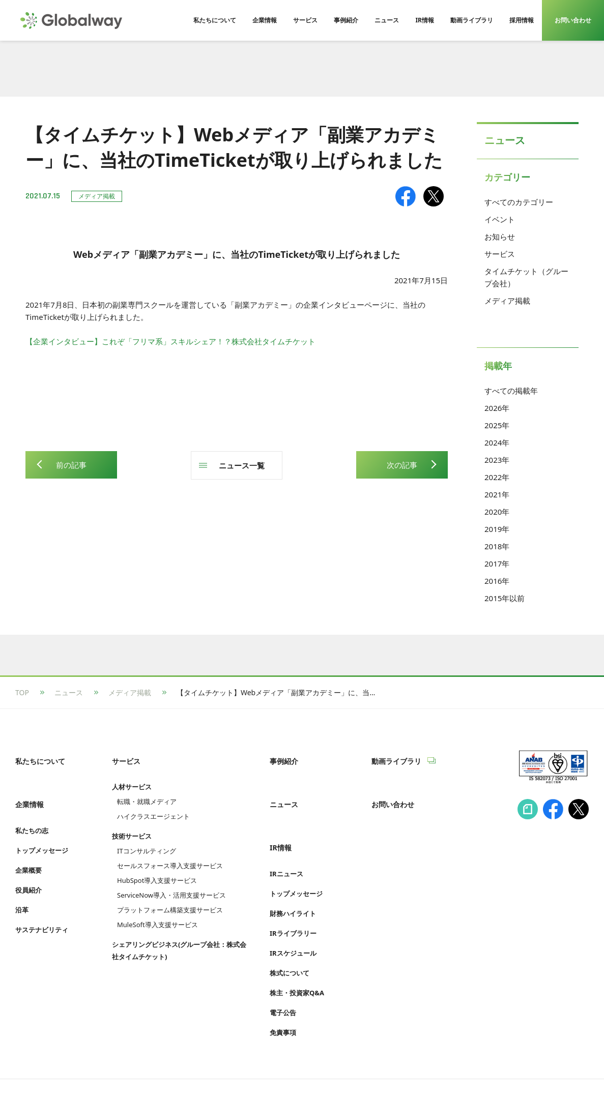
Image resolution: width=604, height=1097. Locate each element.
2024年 (496, 442)
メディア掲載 (507, 300)
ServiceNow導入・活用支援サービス (171, 883)
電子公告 (283, 977)
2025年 (496, 425)
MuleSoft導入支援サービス (157, 912)
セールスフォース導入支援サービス (170, 853)
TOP (22, 692)
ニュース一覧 (242, 465)
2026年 (496, 408)
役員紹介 (28, 866)
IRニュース (286, 838)
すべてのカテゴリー (518, 202)
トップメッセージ (41, 827)
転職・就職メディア (147, 789)
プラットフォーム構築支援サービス (170, 898)
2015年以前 (504, 598)
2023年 (496, 460)
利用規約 (234, 1070)
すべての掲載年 (511, 391)
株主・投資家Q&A (297, 957)
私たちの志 (31, 807)
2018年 (496, 546)
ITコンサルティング (146, 839)
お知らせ (499, 236)
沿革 (21, 886)
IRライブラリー (293, 898)
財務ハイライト (293, 878)
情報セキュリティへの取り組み (65, 1070)
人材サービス (132, 775)
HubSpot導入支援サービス (157, 868)
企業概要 (28, 846)
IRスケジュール (293, 918)
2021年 (496, 494)
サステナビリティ (41, 906)
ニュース (68, 692)
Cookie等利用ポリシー (302, 1070)
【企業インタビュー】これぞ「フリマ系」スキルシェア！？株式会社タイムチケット (170, 341)
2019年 (496, 529)
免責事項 (283, 997)
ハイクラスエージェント (153, 804)
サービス (499, 254)
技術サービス (132, 824)
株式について (289, 937)
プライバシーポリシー (168, 1070)
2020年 (496, 512)
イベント (499, 219)
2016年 (496, 581)
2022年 (496, 477)
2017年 (496, 563)
